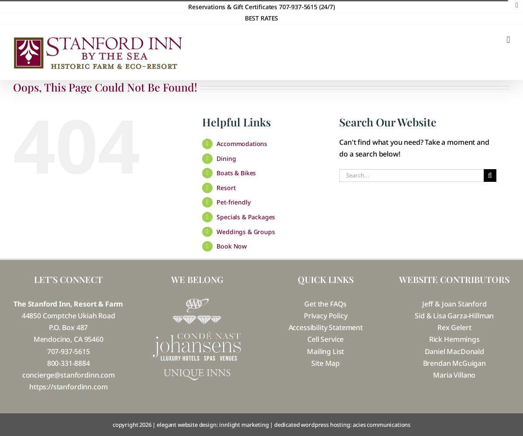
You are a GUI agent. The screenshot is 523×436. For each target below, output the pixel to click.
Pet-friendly (233, 202)
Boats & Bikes (236, 173)
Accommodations (242, 144)
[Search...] (411, 175)
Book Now (232, 246)
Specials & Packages (246, 217)
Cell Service (325, 339)
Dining (226, 158)
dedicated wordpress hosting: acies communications (342, 425)
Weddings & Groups (246, 232)
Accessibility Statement (326, 327)
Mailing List (325, 351)
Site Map (325, 363)
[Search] (490, 175)
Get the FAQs (325, 304)
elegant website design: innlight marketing (212, 425)
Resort (226, 188)
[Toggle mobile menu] (508, 39)
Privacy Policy (326, 315)
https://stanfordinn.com (68, 387)
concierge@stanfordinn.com (68, 375)
